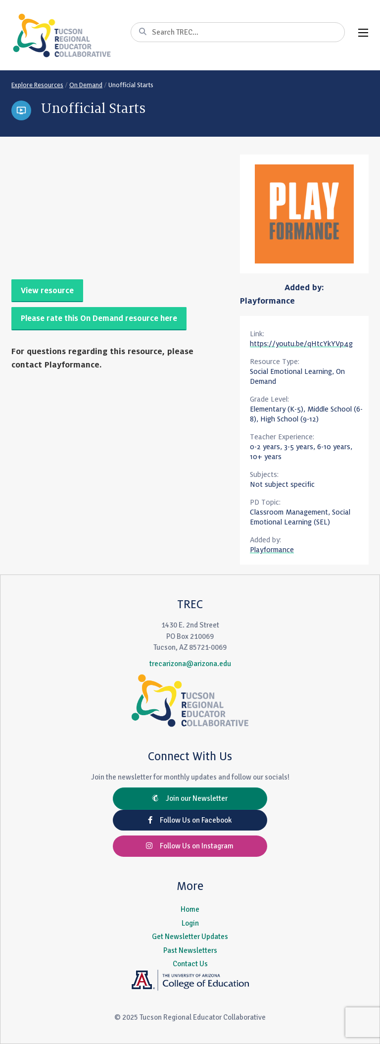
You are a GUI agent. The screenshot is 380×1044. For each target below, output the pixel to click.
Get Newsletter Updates (190, 936)
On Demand (85, 85)
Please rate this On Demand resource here (99, 318)
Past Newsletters (190, 950)
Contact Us (190, 963)
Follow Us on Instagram (190, 845)
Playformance (267, 301)
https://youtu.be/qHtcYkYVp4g (301, 344)
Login (190, 923)
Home (190, 909)
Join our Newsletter (190, 798)
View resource (47, 291)
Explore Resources (37, 85)
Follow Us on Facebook (190, 820)
